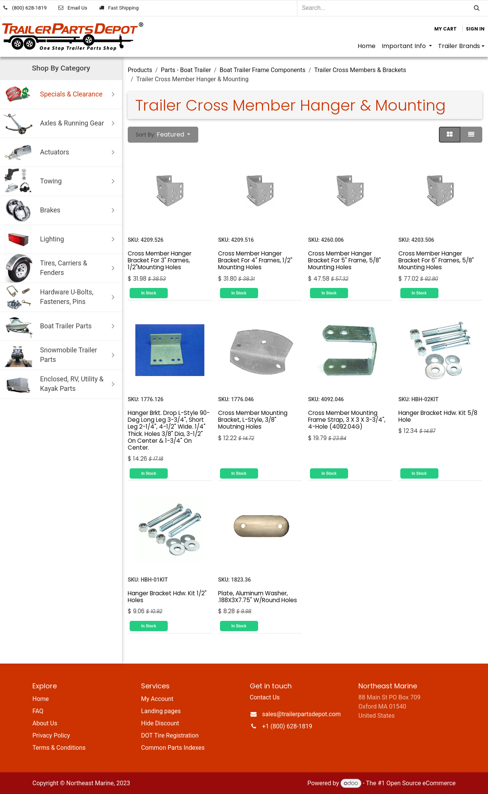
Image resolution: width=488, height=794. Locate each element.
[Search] (477, 8)
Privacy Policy (51, 735)
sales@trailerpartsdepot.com (301, 714)
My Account (157, 698)
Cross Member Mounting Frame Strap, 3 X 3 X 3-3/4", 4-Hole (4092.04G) (346, 420)
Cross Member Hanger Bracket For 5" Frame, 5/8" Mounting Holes (344, 260)
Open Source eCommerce (421, 783)
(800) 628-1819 (29, 8)
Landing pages (161, 711)
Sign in (475, 29)
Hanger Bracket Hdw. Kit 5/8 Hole (437, 416)
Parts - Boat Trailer (186, 70)
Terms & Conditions (59, 747)
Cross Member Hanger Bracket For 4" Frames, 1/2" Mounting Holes (255, 260)
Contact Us (265, 697)
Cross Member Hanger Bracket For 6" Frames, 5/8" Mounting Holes (436, 260)
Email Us (77, 8)
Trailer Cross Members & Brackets (360, 70)
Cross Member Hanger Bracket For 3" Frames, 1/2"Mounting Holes (159, 260)
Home (40, 698)
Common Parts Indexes (173, 747)
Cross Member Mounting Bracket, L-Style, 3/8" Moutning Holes (252, 420)
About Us (44, 723)
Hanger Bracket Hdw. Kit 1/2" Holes (167, 596)
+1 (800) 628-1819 (287, 726)
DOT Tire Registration (170, 735)
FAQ (37, 711)
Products (140, 70)
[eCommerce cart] (445, 29)
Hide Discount (160, 723)
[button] (163, 135)
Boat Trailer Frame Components (262, 70)
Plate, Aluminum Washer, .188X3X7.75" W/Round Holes (257, 596)
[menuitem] (367, 46)
